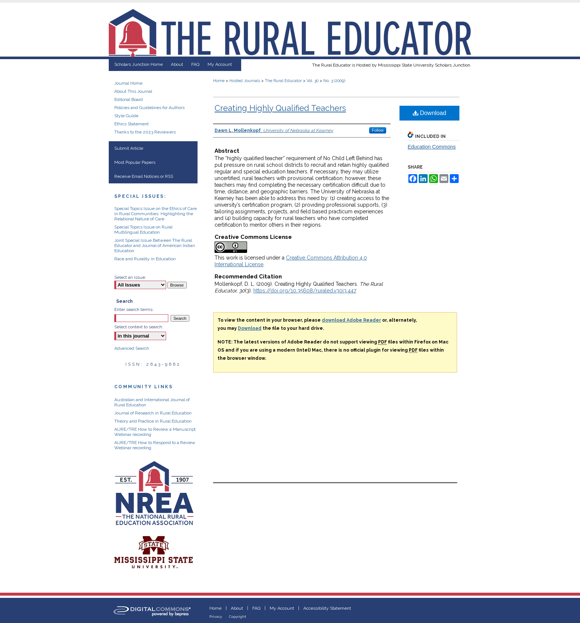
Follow (378, 130)
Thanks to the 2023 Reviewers (145, 132)
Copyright (237, 616)
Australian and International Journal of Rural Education (152, 402)
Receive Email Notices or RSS (143, 176)
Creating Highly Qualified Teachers (280, 108)
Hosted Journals (244, 80)
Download (429, 113)
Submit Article (128, 148)
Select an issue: (130, 277)
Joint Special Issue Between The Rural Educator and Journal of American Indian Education (154, 245)
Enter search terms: (134, 309)
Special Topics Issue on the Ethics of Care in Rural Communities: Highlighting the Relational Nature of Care (155, 213)
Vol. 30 (312, 80)
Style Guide (126, 115)
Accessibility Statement (327, 608)
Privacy (215, 616)
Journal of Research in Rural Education (153, 413)
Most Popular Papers (134, 162)
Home (219, 80)
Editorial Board (128, 99)
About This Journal (133, 91)
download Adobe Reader (351, 320)
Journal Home (128, 83)
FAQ (256, 608)
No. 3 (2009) (334, 80)
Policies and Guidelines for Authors (149, 107)
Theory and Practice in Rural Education (153, 421)
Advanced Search (131, 348)
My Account (282, 608)
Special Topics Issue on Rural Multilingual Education (143, 229)
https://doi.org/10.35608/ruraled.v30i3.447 (304, 291)
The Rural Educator (283, 80)
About (237, 608)
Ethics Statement (131, 123)
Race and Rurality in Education (145, 258)
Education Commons (432, 147)
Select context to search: (138, 326)
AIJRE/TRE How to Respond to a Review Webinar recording (154, 445)
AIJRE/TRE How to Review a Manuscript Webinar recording (155, 432)
